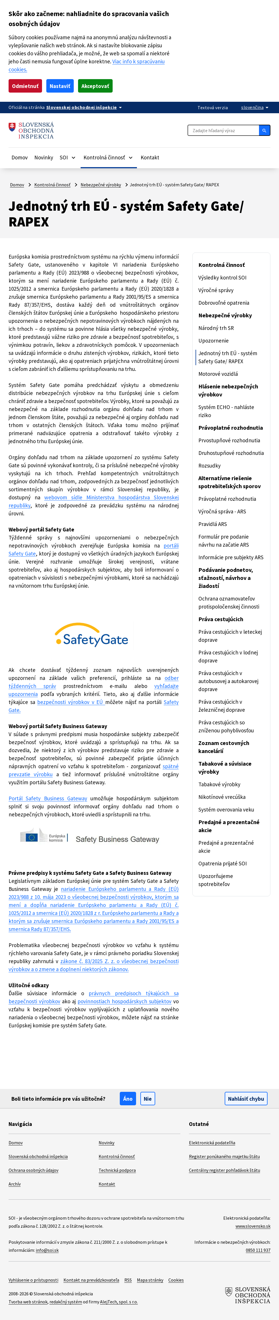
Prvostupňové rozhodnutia (229, 440)
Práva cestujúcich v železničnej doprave (221, 705)
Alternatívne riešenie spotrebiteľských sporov (229, 482)
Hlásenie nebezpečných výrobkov (228, 390)
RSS (128, 1280)
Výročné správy (216, 290)
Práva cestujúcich (220, 619)
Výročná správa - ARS (222, 511)
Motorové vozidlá (218, 373)
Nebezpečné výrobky (101, 184)
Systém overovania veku (226, 809)
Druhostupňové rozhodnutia (231, 452)
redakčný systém (65, 1302)
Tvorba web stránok (28, 1302)
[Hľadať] (264, 130)
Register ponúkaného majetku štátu (224, 1156)
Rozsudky (209, 465)
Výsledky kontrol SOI (222, 277)
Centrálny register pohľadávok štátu (224, 1170)
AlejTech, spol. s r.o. (119, 1302)
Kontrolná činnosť (52, 184)
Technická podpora (117, 1170)
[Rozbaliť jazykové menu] (255, 107)
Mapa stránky (150, 1280)
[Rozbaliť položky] (73, 157)
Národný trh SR (216, 327)
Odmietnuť (25, 86)
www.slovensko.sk (253, 1226)
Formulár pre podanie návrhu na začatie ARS (223, 540)
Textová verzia (213, 107)
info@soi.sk (47, 1250)
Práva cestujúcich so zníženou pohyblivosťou (226, 726)
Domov (19, 157)
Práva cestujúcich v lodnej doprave (228, 656)
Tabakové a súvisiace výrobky (225, 767)
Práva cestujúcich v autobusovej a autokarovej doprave (228, 681)
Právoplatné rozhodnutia (230, 427)
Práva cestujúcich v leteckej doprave (230, 635)
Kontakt (150, 157)
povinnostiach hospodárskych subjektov (124, 1001)
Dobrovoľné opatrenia (223, 302)
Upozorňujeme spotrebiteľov (215, 880)
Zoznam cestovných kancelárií (223, 746)
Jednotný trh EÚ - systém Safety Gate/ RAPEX (227, 357)
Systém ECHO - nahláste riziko (226, 411)
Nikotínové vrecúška (222, 796)
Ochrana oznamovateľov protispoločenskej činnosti (228, 602)
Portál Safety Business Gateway (48, 798)
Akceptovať (95, 86)
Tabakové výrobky (219, 784)
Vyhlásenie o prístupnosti (33, 1280)
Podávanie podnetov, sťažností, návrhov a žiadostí (225, 577)
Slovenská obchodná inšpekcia (38, 1156)
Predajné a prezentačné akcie (229, 826)
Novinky (43, 157)
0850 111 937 (258, 1250)
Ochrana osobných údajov (33, 1170)
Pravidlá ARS (212, 524)
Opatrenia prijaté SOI (222, 863)
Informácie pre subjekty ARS (231, 557)
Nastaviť (60, 86)
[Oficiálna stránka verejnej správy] (85, 107)
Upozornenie (213, 340)
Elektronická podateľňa (212, 1142)
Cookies (176, 1280)
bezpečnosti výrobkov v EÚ (71, 702)
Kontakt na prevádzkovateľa (91, 1280)
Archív (15, 1184)
